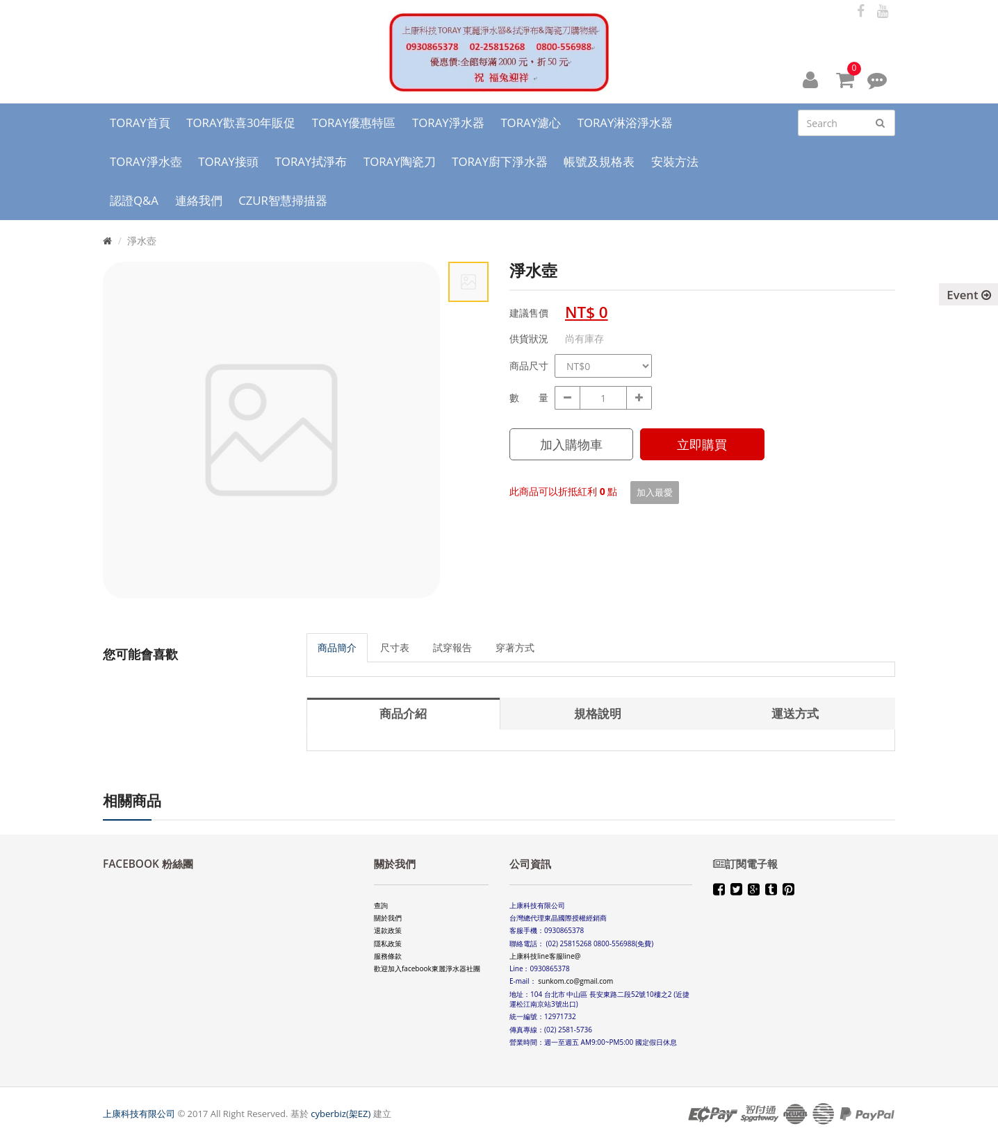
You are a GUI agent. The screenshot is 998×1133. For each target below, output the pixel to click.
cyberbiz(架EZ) (340, 1113)
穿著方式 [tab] (515, 647)
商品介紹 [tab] (403, 713)
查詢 (381, 905)
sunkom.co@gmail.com (575, 981)
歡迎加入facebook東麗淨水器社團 (427, 968)
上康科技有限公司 (139, 1113)
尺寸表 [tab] (394, 647)
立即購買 (702, 444)
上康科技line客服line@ (545, 956)
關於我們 (388, 918)
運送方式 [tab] (795, 713)
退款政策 (388, 930)
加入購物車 (571, 444)
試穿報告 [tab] (452, 647)
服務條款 (388, 956)
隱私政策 (388, 943)
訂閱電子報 (745, 864)
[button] (810, 79)
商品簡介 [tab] (337, 647)
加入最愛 (655, 492)
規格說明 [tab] (597, 713)
